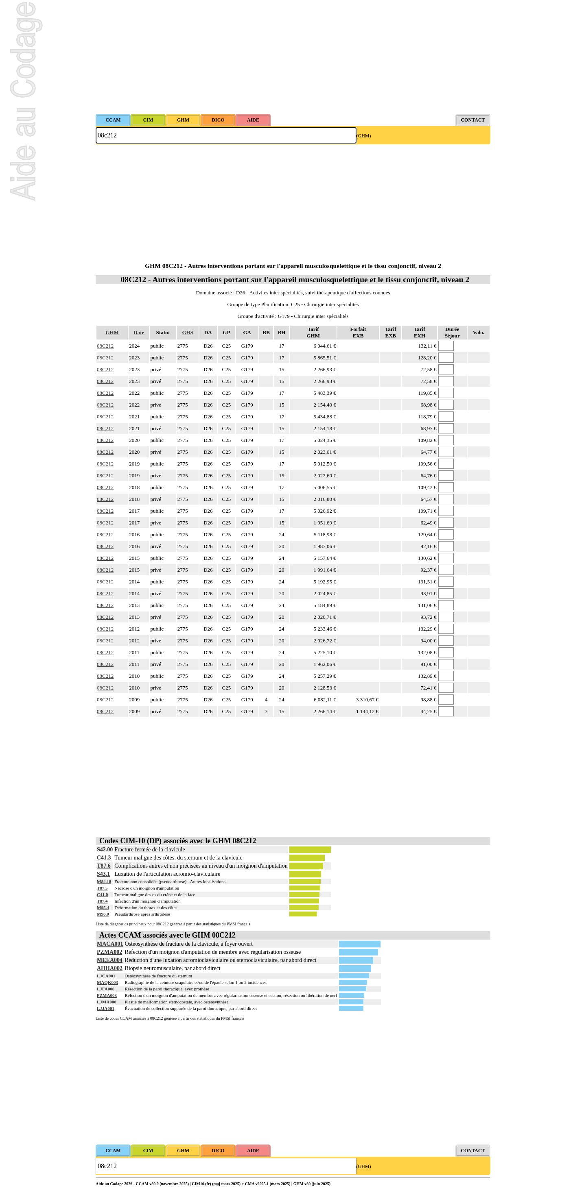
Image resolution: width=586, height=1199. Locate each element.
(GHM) (363, 136)
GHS (187, 332)
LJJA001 (105, 1008)
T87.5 (102, 888)
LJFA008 (105, 988)
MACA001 (110, 944)
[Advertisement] (293, 57)
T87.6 (104, 866)
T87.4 (102, 901)
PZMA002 (109, 952)
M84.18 (104, 881)
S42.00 (105, 849)
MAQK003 (107, 982)
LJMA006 (106, 1001)
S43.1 (103, 874)
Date (138, 332)
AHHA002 (109, 968)
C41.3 (104, 858)
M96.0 (103, 914)
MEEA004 (109, 960)
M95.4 (103, 907)
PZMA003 (107, 995)
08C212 (105, 346)
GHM (112, 332)
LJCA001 (106, 975)
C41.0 (102, 894)
